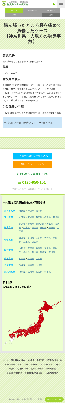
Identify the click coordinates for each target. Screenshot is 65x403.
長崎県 (22, 272)
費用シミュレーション (32, 164)
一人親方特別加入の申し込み (32, 156)
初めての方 (14, 10)
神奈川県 (40, 224)
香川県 (52, 252)
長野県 (52, 227)
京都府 (31, 248)
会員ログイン (51, 10)
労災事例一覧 (51, 369)
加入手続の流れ (32, 10)
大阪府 (22, 248)
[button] (61, 4)
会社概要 (34, 365)
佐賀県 (39, 272)
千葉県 (31, 224)
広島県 (22, 258)
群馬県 (35, 227)
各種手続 (40, 360)
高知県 (31, 265)
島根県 (31, 258)
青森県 (31, 211)
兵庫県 (39, 248)
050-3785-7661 (54, 4)
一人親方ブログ (23, 369)
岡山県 (35, 252)
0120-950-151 (34, 182)
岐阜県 (22, 238)
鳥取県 (26, 252)
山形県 (22, 217)
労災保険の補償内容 (14, 373)
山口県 (39, 258)
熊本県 (47, 272)
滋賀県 (35, 242)
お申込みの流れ (37, 369)
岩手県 (39, 211)
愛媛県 (22, 265)
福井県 (47, 238)
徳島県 (43, 252)
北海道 (22, 211)
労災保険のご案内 (18, 360)
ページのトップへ (54, 399)
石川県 (39, 238)
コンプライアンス (47, 365)
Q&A (32, 15)
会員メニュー (23, 365)
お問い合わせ (10, 365)
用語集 (11, 369)
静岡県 (43, 227)
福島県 (47, 217)
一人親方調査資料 (51, 373)
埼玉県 (49, 224)
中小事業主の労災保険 (33, 373)
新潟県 (56, 217)
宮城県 (31, 217)
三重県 (26, 242)
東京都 (22, 224)
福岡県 (31, 272)
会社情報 (50, 15)
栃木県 (26, 227)
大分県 (39, 265)
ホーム (6, 360)
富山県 (31, 238)
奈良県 (47, 248)
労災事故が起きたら (54, 360)
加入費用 (14, 15)
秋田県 (39, 217)
